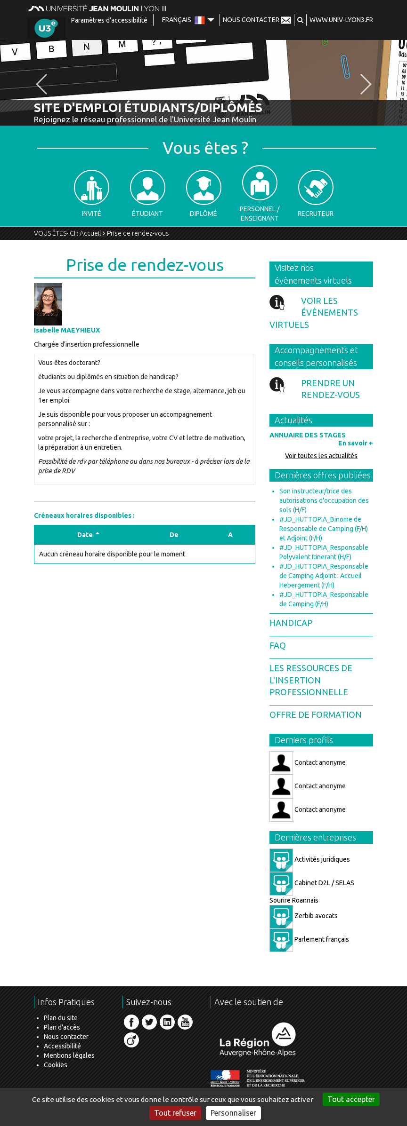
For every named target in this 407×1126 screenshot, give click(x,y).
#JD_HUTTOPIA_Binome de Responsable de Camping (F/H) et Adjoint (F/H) (323, 528)
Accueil (90, 233)
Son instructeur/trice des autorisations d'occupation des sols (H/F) (324, 500)
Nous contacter (66, 1036)
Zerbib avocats (303, 916)
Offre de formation (315, 714)
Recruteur (316, 193)
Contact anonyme (307, 763)
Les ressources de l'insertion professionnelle (310, 680)
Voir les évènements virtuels (313, 312)
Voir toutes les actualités (321, 456)
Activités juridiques (309, 859)
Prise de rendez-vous (138, 233)
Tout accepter (351, 1099)
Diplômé (203, 193)
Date (88, 535)
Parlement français (309, 939)
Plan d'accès (62, 1027)
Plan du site (61, 1018)
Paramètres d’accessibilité (109, 20)
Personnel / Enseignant (259, 193)
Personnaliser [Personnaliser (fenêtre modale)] (233, 1113)
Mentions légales (69, 1055)
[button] (300, 20)
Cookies (55, 1065)
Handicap (290, 622)
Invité (91, 193)
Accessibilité (62, 1046)
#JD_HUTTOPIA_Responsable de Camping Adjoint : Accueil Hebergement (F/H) (323, 576)
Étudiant (147, 193)
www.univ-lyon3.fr (341, 20)
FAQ (277, 645)
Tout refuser (175, 1113)
